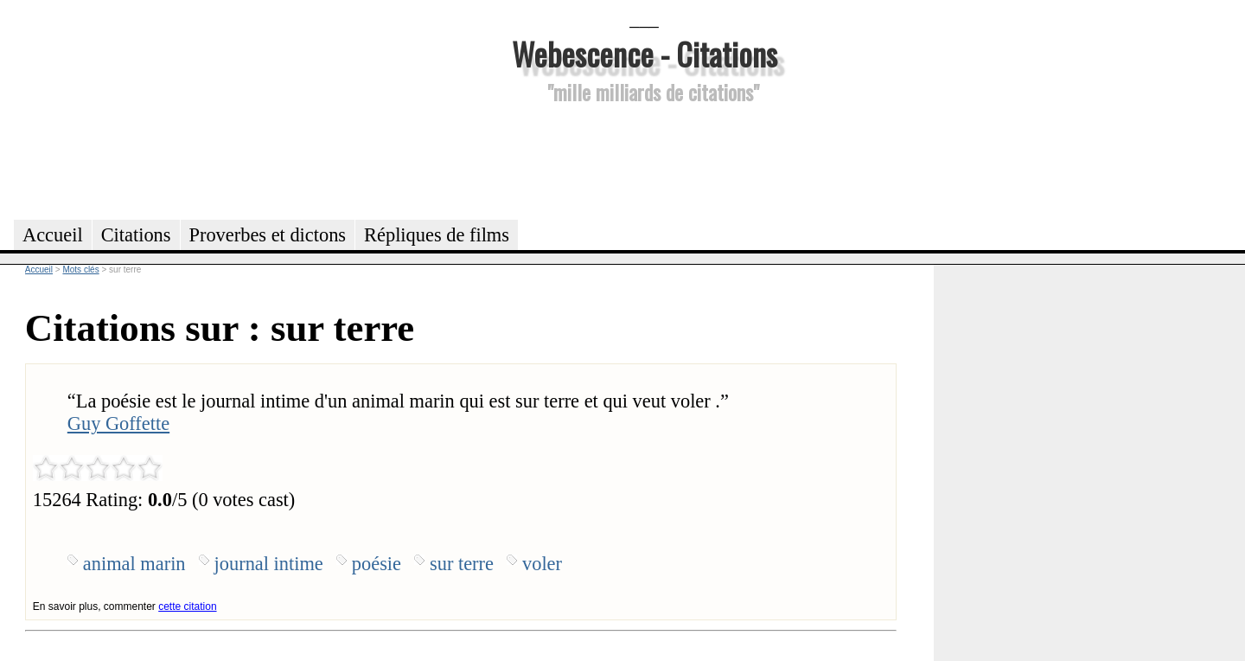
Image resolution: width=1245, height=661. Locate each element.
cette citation (187, 606)
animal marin (134, 563)
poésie (376, 563)
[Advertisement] (644, 159)
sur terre (462, 563)
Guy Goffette (118, 423)
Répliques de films (436, 235)
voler (542, 563)
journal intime (268, 563)
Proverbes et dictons (268, 235)
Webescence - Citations (644, 53)
